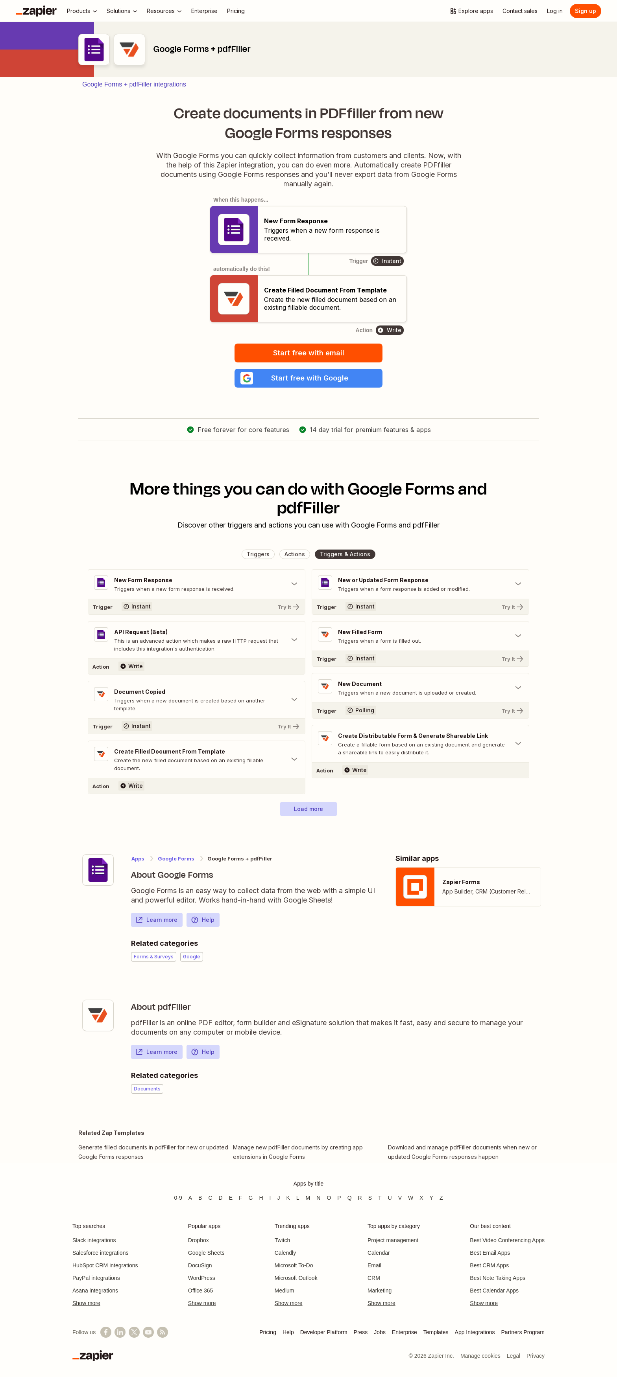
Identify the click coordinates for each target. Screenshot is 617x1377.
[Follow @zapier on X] (134, 1332)
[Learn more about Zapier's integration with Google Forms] (98, 870)
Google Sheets (206, 1253)
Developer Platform (323, 1332)
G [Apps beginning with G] (251, 1198)
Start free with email (308, 353)
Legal (513, 1356)
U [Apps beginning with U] (390, 1198)
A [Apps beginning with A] (190, 1198)
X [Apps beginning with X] (421, 1198)
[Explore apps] (471, 11)
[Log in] (555, 11)
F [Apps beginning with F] (240, 1198)
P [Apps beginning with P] (339, 1198)
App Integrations (475, 1332)
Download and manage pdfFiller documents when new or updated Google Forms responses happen (462, 1152)
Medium (284, 1290)
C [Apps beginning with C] (210, 1198)
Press (361, 1332)
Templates (436, 1332)
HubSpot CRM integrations (105, 1265)
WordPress (201, 1278)
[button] (308, 378)
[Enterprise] (204, 11)
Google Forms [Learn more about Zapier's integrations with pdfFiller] (176, 858)
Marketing (380, 1290)
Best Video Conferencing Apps (507, 1240)
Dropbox (198, 1240)
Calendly (285, 1253)
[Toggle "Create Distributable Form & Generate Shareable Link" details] (420, 743)
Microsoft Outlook (296, 1278)
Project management (393, 1240)
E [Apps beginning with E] (231, 1198)
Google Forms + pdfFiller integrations (134, 84)
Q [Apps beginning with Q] (349, 1198)
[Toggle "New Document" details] (420, 687)
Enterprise (404, 1332)
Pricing (267, 1332)
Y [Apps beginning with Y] (431, 1198)
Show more (86, 1303)
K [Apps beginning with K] (288, 1198)
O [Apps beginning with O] (329, 1198)
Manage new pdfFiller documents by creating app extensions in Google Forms (298, 1152)
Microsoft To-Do (294, 1265)
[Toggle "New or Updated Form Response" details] (420, 584)
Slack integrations (94, 1240)
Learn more (156, 920)
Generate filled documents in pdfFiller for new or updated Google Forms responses (153, 1152)
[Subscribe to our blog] (162, 1332)
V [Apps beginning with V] (400, 1198)
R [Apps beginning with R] (360, 1198)
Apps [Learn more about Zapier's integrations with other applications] (137, 858)
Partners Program (523, 1332)
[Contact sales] (520, 11)
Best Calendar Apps (494, 1290)
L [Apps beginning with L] (297, 1198)
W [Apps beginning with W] (410, 1198)
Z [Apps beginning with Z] (441, 1198)
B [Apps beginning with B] (200, 1198)
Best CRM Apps (489, 1265)
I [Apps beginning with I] (270, 1198)
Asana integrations (95, 1290)
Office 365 (200, 1290)
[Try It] (196, 606)
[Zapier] (36, 11)
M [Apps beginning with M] (308, 1198)
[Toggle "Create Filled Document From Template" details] (196, 759)
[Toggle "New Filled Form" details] (420, 636)
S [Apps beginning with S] (370, 1198)
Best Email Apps (490, 1253)
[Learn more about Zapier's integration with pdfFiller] (98, 1015)
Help (202, 920)
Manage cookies (480, 1356)
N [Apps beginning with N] (318, 1198)
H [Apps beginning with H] (261, 1198)
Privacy (535, 1356)
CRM (374, 1278)
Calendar (379, 1253)
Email (374, 1265)
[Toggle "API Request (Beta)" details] (196, 639)
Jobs (380, 1332)
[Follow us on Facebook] (105, 1332)
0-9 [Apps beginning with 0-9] (178, 1198)
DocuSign (200, 1265)
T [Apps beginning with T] (380, 1198)
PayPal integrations (96, 1278)
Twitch (282, 1240)
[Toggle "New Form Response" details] (196, 584)
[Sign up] (585, 11)
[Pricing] (236, 11)
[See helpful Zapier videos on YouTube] (148, 1332)
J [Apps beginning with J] (278, 1198)
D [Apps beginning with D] (221, 1198)
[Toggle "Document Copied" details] (196, 699)
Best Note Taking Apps (497, 1278)
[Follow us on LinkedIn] (120, 1332)
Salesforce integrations (100, 1253)
